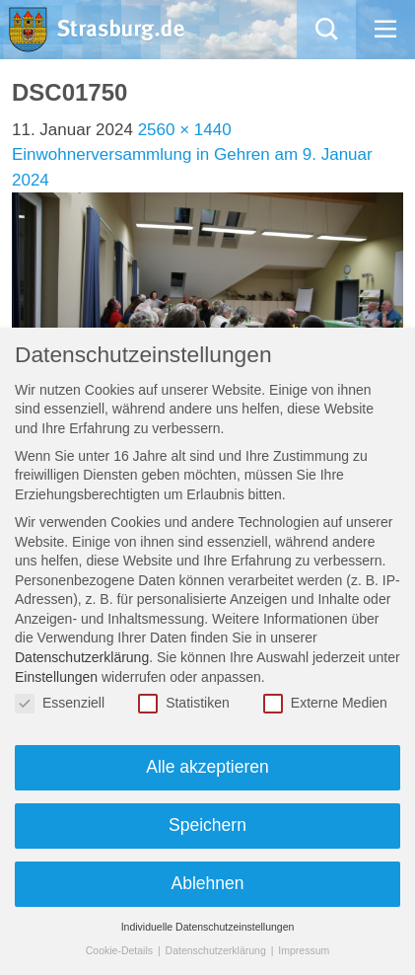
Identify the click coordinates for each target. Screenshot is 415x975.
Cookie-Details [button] (121, 950)
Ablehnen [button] (208, 883)
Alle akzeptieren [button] (207, 767)
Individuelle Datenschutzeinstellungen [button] (208, 927)
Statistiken (184, 703)
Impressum (303, 950)
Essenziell (59, 703)
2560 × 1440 (185, 129)
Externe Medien (325, 703)
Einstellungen (56, 677)
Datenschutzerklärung (82, 657)
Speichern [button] (207, 825)
